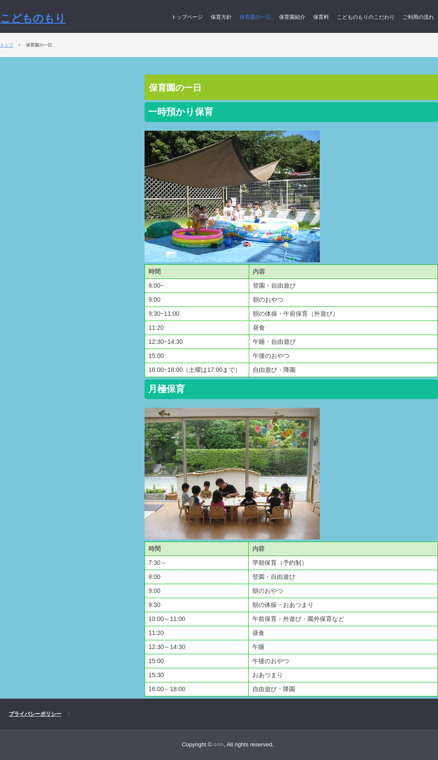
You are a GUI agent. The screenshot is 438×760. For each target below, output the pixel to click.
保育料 (321, 17)
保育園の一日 (255, 17)
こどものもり (33, 18)
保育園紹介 (292, 17)
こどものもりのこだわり (366, 17)
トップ (6, 45)
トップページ (187, 17)
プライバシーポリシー (35, 714)
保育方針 (221, 17)
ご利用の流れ (418, 17)
